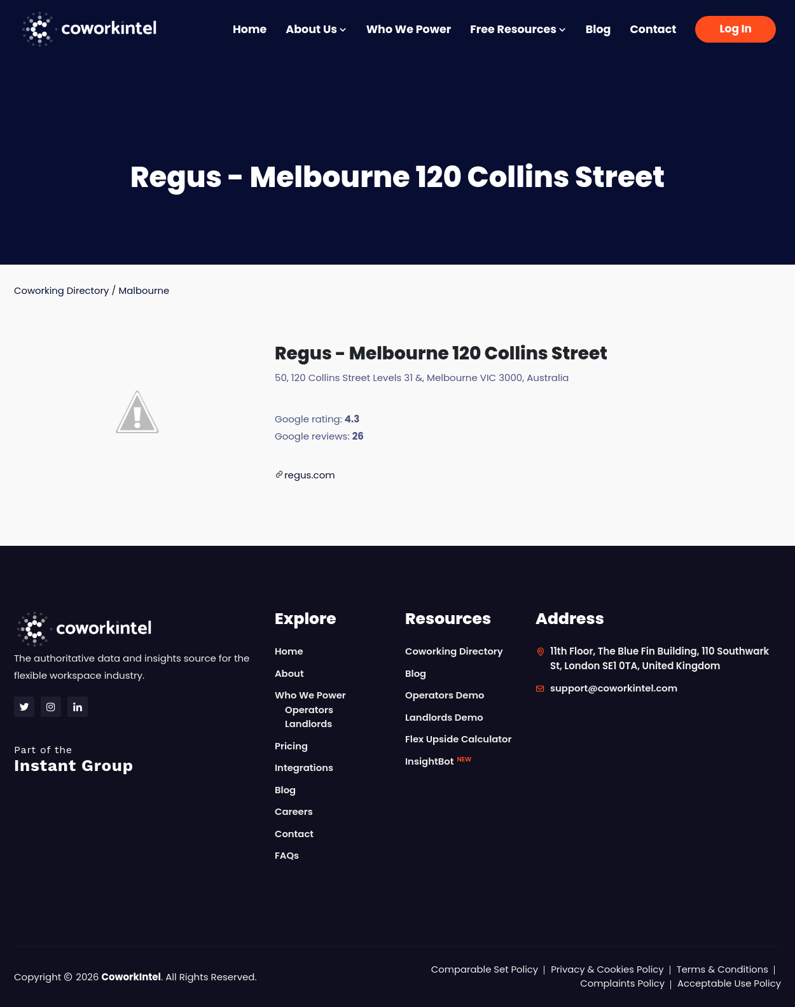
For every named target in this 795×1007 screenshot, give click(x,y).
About (289, 673)
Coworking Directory (62, 290)
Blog (598, 29)
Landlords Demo (444, 717)
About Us (316, 29)
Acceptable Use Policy (728, 983)
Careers (294, 812)
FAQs (287, 856)
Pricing (291, 746)
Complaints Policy (620, 983)
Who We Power (408, 29)
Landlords (309, 724)
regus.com (309, 475)
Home (249, 29)
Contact (653, 29)
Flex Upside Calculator (459, 739)
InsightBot (438, 761)
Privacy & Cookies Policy (605, 969)
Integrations (304, 768)
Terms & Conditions (721, 969)
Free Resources (518, 29)
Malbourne (145, 290)
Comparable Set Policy (481, 969)
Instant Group (136, 759)
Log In (735, 28)
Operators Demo (445, 695)
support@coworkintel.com (614, 688)
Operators (309, 709)
